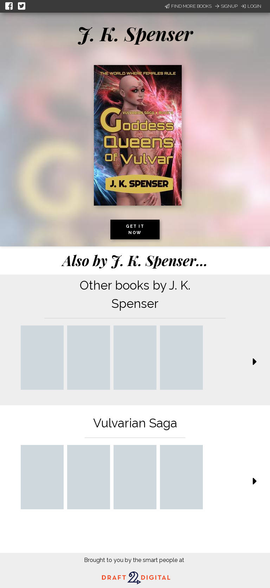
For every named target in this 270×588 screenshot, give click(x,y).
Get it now (135, 229)
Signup (226, 6)
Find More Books (188, 6)
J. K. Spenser (135, 33)
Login (251, 6)
